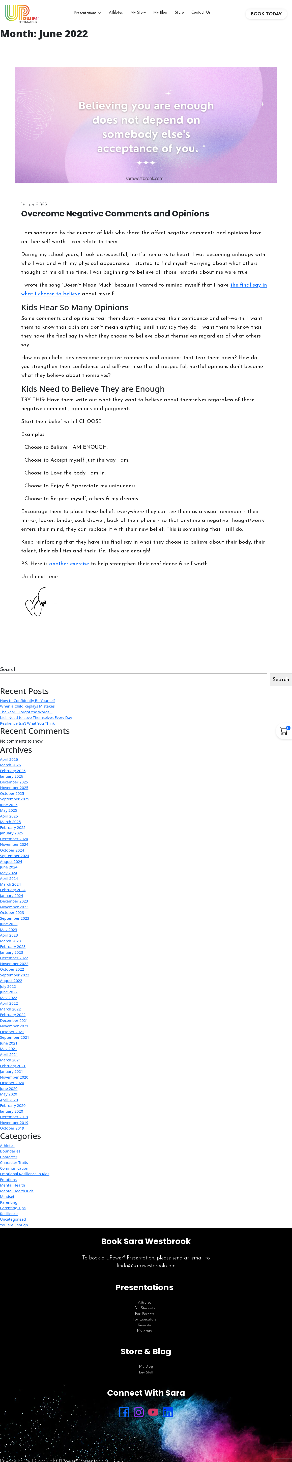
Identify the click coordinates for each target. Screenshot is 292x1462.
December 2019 (14, 1121)
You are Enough (14, 1229)
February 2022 (12, 1019)
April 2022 (9, 1008)
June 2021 (8, 1048)
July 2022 (8, 991)
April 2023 (9, 940)
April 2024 (9, 883)
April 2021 (9, 1059)
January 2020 (11, 1116)
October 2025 (12, 798)
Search (8, 674)
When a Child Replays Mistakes (27, 711)
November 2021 (14, 1031)
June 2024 (8, 872)
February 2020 (12, 1110)
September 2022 (14, 979)
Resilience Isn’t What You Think (27, 728)
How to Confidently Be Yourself (27, 705)
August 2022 (11, 985)
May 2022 (8, 1002)
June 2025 (8, 809)
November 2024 (14, 849)
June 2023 (8, 929)
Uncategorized (13, 1224)
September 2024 (14, 860)
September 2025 (14, 804)
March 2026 (10, 770)
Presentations (87, 16)
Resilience (9, 1218)
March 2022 (10, 1014)
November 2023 (14, 911)
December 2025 (14, 787)
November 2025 (14, 792)
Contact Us (203, 15)
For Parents (144, 1319)
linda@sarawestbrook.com (146, 1271)
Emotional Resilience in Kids (24, 1179)
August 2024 (11, 866)
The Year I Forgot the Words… (26, 716)
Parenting (8, 1207)
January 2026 (11, 781)
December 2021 (14, 1025)
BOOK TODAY (266, 17)
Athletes (118, 15)
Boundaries (10, 1156)
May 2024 (8, 877)
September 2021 (14, 1042)
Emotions (8, 1184)
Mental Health (12, 1190)
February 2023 (12, 951)
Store (181, 15)
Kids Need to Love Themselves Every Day (36, 722)
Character (8, 1161)
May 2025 (8, 815)
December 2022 (14, 963)
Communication (14, 1173)
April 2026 (9, 764)
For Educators (144, 1325)
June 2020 (8, 1093)
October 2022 (12, 974)
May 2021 (8, 1053)
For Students (144, 1313)
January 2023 (11, 957)
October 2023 (12, 917)
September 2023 (14, 923)
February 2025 (12, 832)
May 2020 (8, 1099)
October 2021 (12, 1036)
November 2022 (14, 968)
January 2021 (11, 1076)
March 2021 (10, 1065)
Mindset (7, 1201)
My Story (140, 15)
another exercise (69, 569)
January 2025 (11, 838)
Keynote (144, 1330)
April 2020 (9, 1104)
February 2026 (12, 775)
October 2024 (12, 855)
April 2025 (9, 821)
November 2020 (14, 1082)
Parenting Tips (12, 1213)
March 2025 (10, 826)
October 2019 (12, 1133)
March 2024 (10, 889)
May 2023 (8, 934)
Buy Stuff (146, 1378)
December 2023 (14, 906)
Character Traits (14, 1167)
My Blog (162, 15)
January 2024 (11, 900)
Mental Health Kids (17, 1195)
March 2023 (10, 945)
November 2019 (14, 1127)
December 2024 (14, 843)
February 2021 (12, 1070)
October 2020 (12, 1087)
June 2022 (8, 997)
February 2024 (12, 894)
